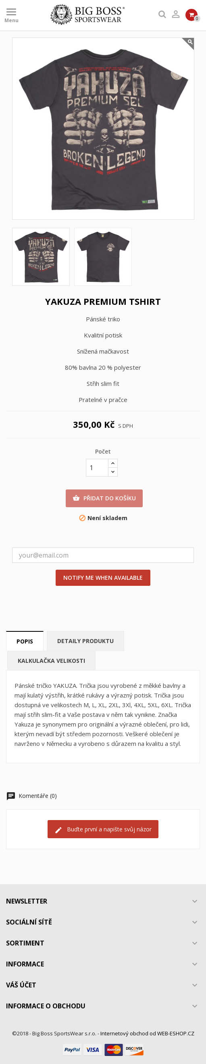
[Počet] (97, 468)
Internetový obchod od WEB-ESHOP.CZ (147, 1033)
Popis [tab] (25, 641)
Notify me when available (103, 577)
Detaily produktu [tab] (85, 641)
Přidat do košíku (104, 498)
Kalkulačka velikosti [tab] (51, 660)
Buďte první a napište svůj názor (103, 829)
